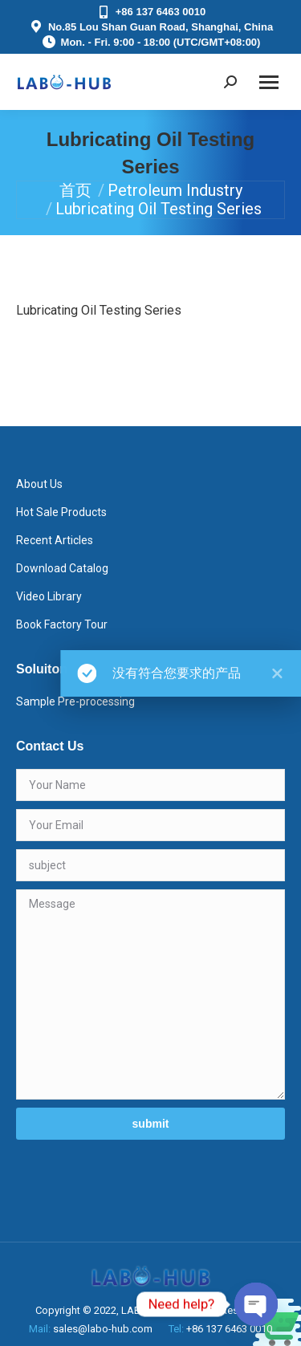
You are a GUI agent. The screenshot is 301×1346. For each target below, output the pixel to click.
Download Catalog (62, 568)
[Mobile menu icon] (269, 82)
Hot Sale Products (61, 512)
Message (150, 994)
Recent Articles (54, 540)
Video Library (49, 596)
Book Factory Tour (62, 624)
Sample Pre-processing (75, 701)
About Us (39, 484)
